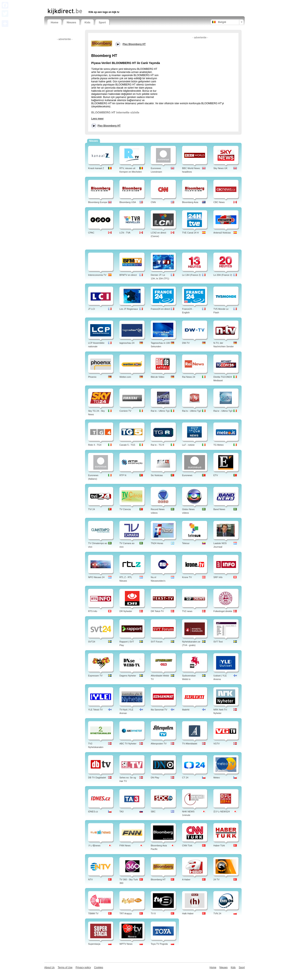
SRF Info (217, 577)
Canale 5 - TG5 (127, 445)
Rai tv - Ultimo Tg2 (191, 411)
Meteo (216, 777)
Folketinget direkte (222, 611)
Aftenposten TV (159, 743)
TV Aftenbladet (189, 743)
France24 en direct (160, 309)
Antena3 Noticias (222, 232)
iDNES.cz (93, 811)
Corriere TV (125, 411)
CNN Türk (187, 845)
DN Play (155, 777)
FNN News (125, 845)
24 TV (216, 879)
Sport (102, 22)
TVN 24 (217, 913)
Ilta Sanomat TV (159, 709)
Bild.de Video (157, 377)
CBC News (219, 202)
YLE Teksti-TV (95, 709)
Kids (87, 22)
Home (54, 22)
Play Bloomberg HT (109, 125)
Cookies (98, 967)
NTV (90, 879)
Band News (219, 509)
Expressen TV (95, 675)
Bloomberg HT (158, 879)
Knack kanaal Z (96, 168)
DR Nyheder (125, 611)
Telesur (185, 543)
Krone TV (187, 577)
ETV (215, 475)
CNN (153, 202)
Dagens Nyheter (127, 675)
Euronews (187, 475)
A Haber (186, 879)
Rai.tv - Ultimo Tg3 (222, 411)
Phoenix (92, 377)
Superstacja (94, 944)
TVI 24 (91, 509)
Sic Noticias (157, 475)
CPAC (91, 232)
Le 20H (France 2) (222, 275)
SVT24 (91, 641)
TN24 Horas (157, 543)
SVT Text (218, 641)
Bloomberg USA (127, 202)
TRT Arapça (125, 913)
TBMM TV (93, 913)
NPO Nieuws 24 (96, 577)
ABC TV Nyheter (127, 743)
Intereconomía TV (97, 275)
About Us (49, 967)
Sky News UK (220, 168)
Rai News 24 (188, 377)
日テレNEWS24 (221, 811)
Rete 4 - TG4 (94, 445)
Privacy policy (83, 967)
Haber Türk (219, 845)
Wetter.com (125, 377)
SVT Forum (156, 641)
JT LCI (91, 309)
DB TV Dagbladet (97, 777)
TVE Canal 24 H (190, 232)
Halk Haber (188, 913)
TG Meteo (218, 445)
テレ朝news (94, 845)
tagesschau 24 (126, 343)
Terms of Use (65, 967)
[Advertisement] (96, 3)
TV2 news (187, 611)
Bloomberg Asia (190, 202)
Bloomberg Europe (97, 202)
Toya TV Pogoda (159, 944)
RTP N (122, 475)
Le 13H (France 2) (191, 275)
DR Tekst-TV (157, 611)
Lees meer (97, 118)
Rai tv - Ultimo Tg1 (160, 411)
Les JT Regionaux (128, 309)
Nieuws (71, 22)
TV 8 (153, 913)
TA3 (121, 811)
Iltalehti (185, 709)
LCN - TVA (124, 232)
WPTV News (125, 944)
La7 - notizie (188, 445)
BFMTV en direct (128, 275)
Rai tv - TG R (157, 445)
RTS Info (92, 611)
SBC (153, 811)
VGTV (216, 743)
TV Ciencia (125, 509)
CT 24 (185, 777)
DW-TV (186, 343)
